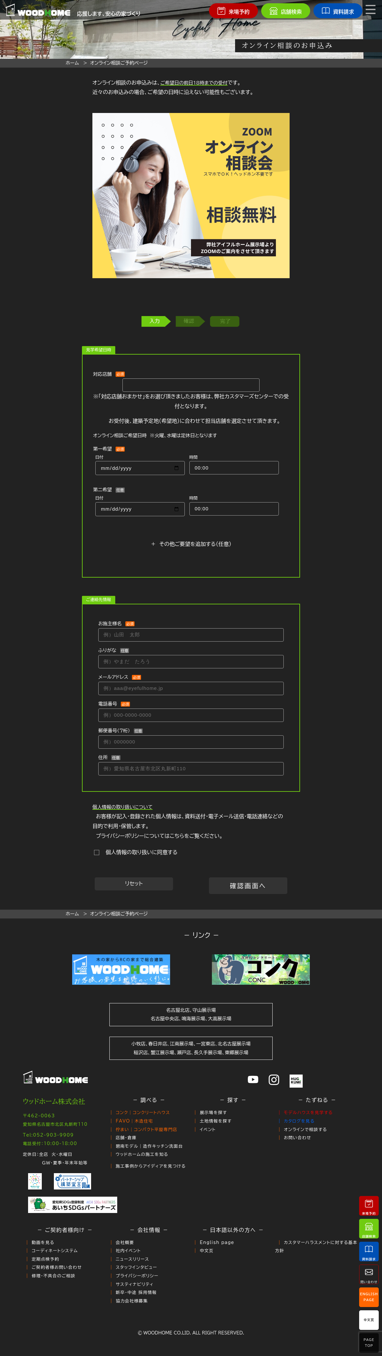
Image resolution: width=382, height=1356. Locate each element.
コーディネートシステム (55, 1251)
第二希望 (102, 489)
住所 (103, 757)
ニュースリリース (132, 1259)
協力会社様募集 (132, 1301)
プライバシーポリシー (137, 1276)
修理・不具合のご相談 (53, 1276)
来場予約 (369, 1205)
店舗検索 (369, 1228)
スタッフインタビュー (136, 1267)
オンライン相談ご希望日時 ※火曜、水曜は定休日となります (155, 435)
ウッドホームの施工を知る (142, 1154)
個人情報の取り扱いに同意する (140, 852)
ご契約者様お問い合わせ (57, 1267)
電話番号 (107, 703)
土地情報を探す (216, 1121)
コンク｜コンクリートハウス (143, 1112)
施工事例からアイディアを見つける (151, 1166)
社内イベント (128, 1251)
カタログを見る (299, 1121)
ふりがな (107, 650)
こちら (177, 835)
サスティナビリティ (134, 1284)
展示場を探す (213, 1112)
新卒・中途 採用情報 (136, 1292)
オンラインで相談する (305, 1129)
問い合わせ (368, 1274)
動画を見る (43, 1242)
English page (217, 1242)
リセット (134, 883)
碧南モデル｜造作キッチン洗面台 (149, 1146)
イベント (208, 1129)
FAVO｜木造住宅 (134, 1121)
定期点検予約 (45, 1259)
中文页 (207, 1251)
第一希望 (102, 448)
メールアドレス (113, 677)
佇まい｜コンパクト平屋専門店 (146, 1129)
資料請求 (369, 1251)
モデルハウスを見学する (308, 1112)
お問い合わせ (297, 1138)
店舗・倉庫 (126, 1138)
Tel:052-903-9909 (48, 1135)
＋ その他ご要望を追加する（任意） (191, 544)
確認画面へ (248, 886)
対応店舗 (102, 374)
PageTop (368, 1342)
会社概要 (125, 1242)
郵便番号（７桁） (114, 730)
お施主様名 (110, 623)
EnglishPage (369, 1297)
